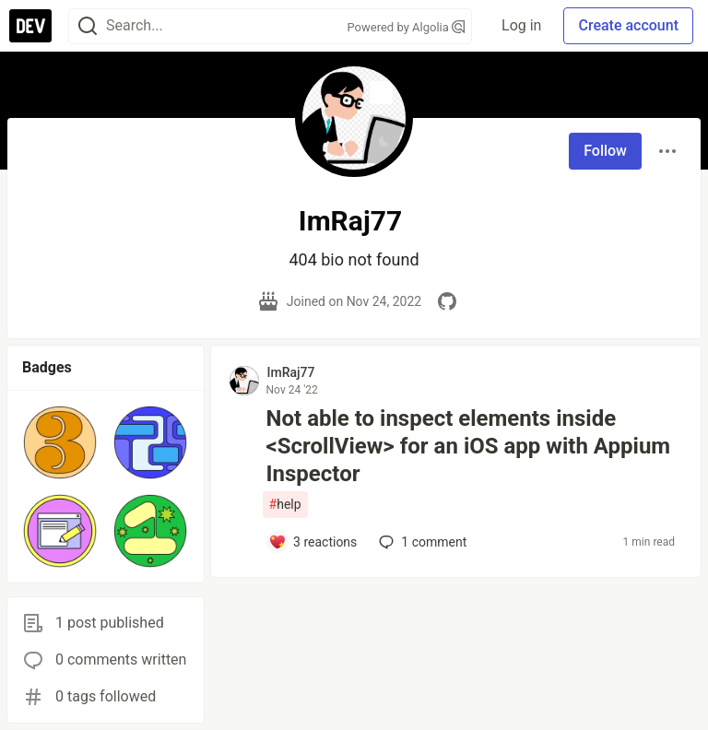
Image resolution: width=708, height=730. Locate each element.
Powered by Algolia (407, 27)
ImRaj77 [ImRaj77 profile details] (291, 372)
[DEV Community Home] (30, 25)
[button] (60, 442)
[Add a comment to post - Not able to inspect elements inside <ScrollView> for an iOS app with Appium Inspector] (313, 542)
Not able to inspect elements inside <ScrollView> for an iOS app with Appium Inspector (468, 446)
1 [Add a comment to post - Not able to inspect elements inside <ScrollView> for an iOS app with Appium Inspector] (420, 542)
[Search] (87, 26)
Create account (628, 25)
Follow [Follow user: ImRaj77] (605, 150)
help (285, 504)
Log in (521, 25)
